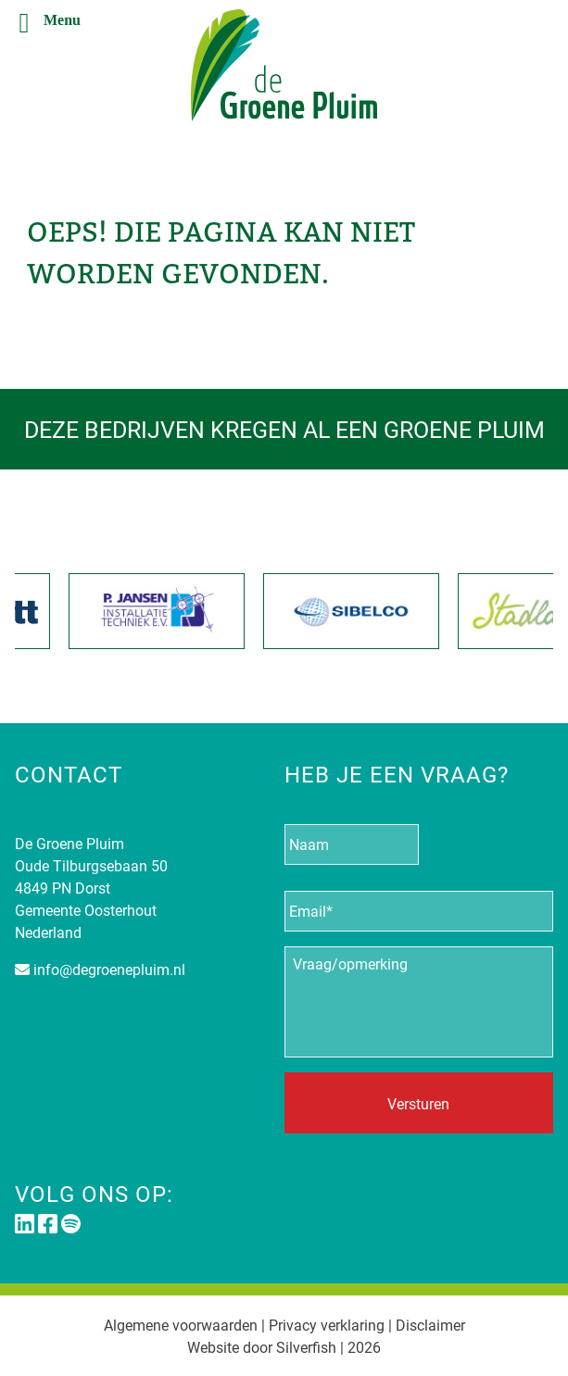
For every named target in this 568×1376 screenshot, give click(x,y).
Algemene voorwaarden (181, 1324)
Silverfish (306, 1347)
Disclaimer (430, 1324)
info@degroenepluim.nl (109, 969)
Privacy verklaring (327, 1324)
